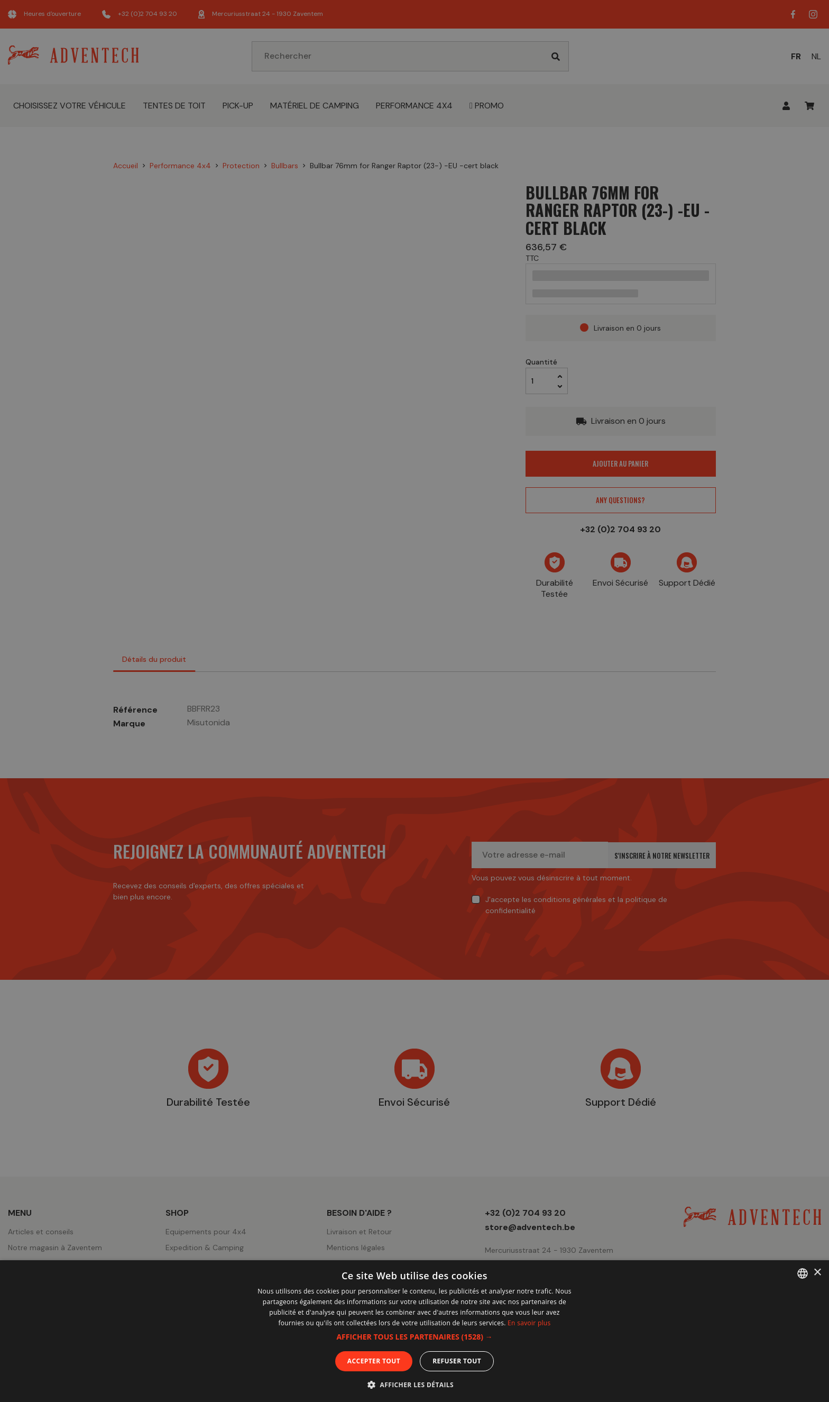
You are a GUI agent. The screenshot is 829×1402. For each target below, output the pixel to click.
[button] (414, 1337)
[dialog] (414, 701)
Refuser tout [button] (456, 1361)
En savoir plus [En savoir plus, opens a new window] (529, 1322)
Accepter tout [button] (373, 1361)
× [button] (817, 1273)
